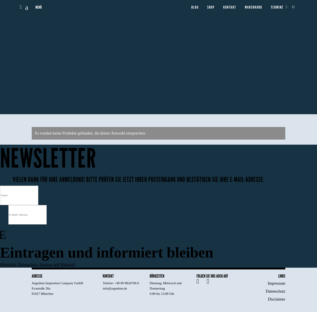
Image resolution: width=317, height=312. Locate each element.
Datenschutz (275, 291)
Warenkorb (253, 7)
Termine (277, 7)
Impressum (276, 283)
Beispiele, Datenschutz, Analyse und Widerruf (38, 264)
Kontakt (229, 7)
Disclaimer (276, 299)
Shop (211, 7)
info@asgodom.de (115, 288)
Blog (195, 7)
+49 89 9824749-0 (126, 283)
